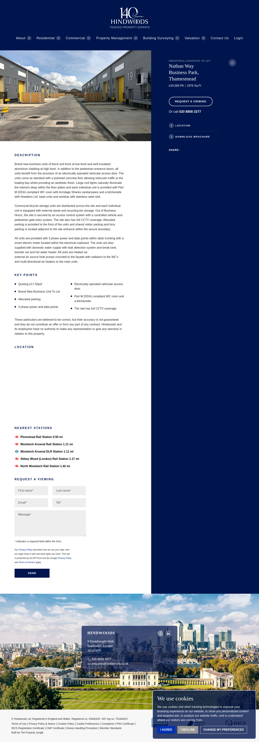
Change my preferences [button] (223, 729)
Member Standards (111, 728)
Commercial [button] (75, 38)
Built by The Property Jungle (27, 732)
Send (32, 573)
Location (183, 125)
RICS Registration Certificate (27, 728)
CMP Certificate (55, 728)
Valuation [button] (192, 38)
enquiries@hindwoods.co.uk (110, 663)
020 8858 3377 (101, 659)
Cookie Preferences (87, 723)
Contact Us (220, 38)
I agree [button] (166, 729)
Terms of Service (27, 562)
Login (238, 38)
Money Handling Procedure (82, 728)
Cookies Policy (66, 723)
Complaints (107, 723)
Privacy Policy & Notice (42, 723)
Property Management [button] (114, 38)
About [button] (20, 38)
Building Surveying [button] (158, 38)
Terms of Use (18, 723)
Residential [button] (46, 38)
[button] (147, 95)
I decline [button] (187, 729)
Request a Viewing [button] (190, 101)
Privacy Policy (25, 549)
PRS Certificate (125, 723)
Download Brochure (192, 136)
